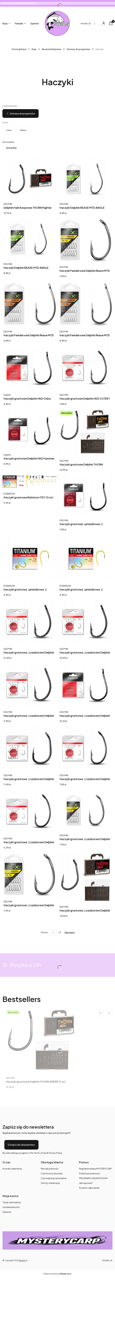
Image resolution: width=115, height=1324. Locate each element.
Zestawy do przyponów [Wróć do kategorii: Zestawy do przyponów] (20, 113)
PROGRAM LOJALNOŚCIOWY (93, 1178)
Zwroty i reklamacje (50, 1183)
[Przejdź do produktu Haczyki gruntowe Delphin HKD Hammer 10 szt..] (29, 429)
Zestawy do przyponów (78, 49)
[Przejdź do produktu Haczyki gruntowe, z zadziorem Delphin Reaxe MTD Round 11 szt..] (85, 809)
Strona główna (19, 49)
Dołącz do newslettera (21, 1144)
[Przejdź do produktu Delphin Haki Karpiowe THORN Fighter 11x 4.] (29, 178)
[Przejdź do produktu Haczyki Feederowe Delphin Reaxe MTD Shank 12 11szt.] (85, 303)
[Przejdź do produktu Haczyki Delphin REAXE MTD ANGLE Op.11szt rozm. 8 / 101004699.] (29, 238)
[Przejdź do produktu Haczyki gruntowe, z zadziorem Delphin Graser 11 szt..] (29, 685)
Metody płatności (49, 1168)
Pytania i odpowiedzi (89, 1187)
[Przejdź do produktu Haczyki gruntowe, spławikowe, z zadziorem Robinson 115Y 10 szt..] (85, 558)
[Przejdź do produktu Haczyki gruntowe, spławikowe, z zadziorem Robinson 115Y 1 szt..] (29, 558)
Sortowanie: (8, 142)
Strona (44, 932)
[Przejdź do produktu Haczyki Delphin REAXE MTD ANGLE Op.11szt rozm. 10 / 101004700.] (85, 178)
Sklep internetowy (56, 1274)
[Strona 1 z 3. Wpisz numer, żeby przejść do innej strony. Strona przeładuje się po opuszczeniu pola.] (53, 932)
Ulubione (7, 1212)
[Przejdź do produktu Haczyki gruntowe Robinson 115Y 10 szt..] (29, 482)
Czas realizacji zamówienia (53, 1178)
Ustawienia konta (11, 1207)
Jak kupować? (86, 1183)
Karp (34, 49)
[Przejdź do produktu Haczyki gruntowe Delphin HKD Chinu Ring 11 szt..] (29, 368)
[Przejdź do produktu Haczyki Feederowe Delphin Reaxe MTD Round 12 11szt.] (85, 240)
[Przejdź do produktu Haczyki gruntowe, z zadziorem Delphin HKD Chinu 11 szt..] (85, 685)
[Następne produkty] (69, 932)
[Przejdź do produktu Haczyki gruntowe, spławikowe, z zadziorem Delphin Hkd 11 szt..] (85, 495)
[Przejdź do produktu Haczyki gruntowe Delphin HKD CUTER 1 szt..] (85, 368)
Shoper (22, 1260)
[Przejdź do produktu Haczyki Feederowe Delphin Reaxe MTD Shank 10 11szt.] (29, 303)
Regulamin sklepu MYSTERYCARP (95, 1168)
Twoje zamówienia (12, 1202)
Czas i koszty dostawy (52, 1173)
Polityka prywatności (89, 1173)
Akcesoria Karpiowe (51, 49)
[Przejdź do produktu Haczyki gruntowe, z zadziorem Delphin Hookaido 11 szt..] (85, 748)
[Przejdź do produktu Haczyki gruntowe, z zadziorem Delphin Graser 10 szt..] (29, 622)
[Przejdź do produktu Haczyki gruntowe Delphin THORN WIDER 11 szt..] (85, 432)
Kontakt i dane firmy (12, 1168)
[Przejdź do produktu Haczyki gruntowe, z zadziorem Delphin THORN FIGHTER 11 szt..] (85, 877)
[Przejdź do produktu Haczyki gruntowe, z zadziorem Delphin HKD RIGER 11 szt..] (29, 748)
